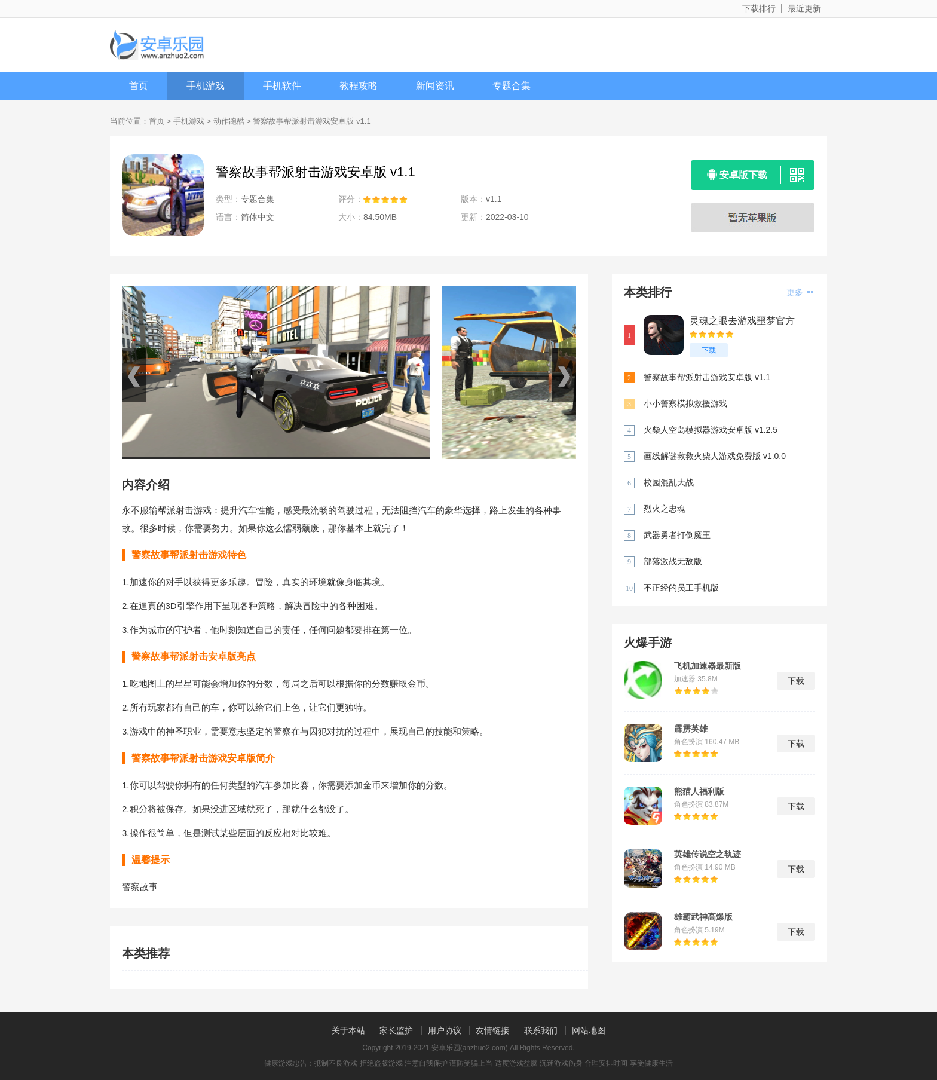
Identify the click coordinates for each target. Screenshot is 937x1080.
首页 (138, 86)
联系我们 (541, 1030)
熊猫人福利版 (699, 791)
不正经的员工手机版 (681, 587)
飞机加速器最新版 (707, 666)
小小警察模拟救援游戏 (685, 403)
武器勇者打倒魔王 (677, 535)
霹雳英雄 (691, 728)
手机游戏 (205, 86)
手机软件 (282, 86)
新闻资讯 (435, 86)
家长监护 (396, 1030)
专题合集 (511, 86)
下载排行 (759, 8)
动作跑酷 (228, 121)
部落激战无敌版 (673, 561)
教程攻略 (358, 86)
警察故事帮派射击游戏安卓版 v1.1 (707, 377)
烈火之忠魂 (664, 508)
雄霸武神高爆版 (703, 917)
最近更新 (804, 8)
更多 (799, 292)
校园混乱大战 (669, 482)
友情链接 (492, 1030)
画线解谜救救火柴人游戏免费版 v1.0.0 (715, 456)
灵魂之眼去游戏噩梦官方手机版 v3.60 (742, 321)
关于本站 (348, 1030)
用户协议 (444, 1030)
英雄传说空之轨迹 (707, 854)
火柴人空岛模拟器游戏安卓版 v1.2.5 (710, 430)
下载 (709, 350)
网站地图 (588, 1030)
